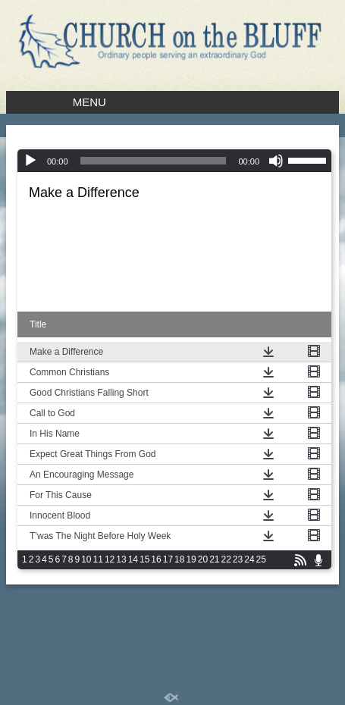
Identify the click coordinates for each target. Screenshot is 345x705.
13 (121, 559)
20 (203, 559)
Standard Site (172, 661)
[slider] (309, 159)
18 (179, 559)
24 (249, 559)
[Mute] (276, 160)
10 (86, 559)
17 (168, 559)
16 (156, 559)
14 (133, 559)
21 (214, 559)
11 (98, 559)
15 (144, 559)
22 (226, 559)
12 (109, 559)
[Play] (30, 160)
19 (191, 559)
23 (238, 559)
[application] (174, 160)
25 (261, 559)
